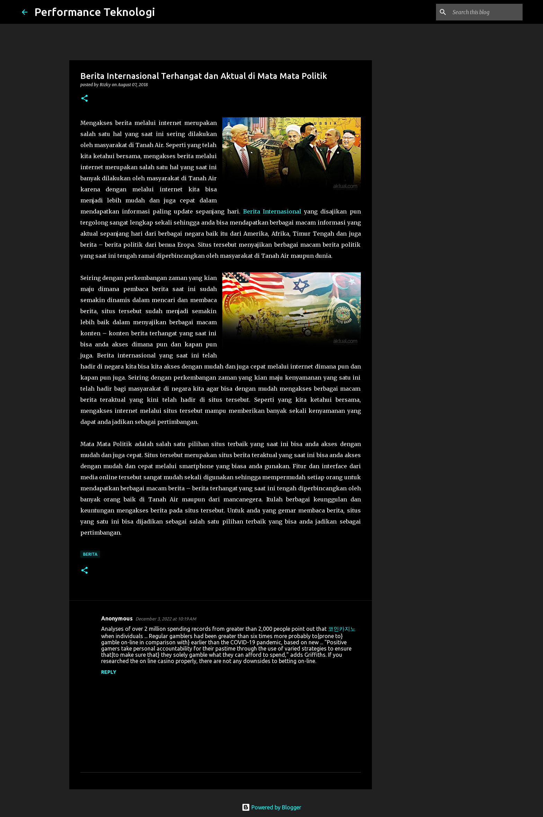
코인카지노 (342, 629)
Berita (90, 554)
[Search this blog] (486, 12)
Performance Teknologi (94, 12)
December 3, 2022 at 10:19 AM (165, 618)
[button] (84, 98)
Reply (108, 672)
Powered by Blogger (271, 807)
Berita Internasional (272, 211)
